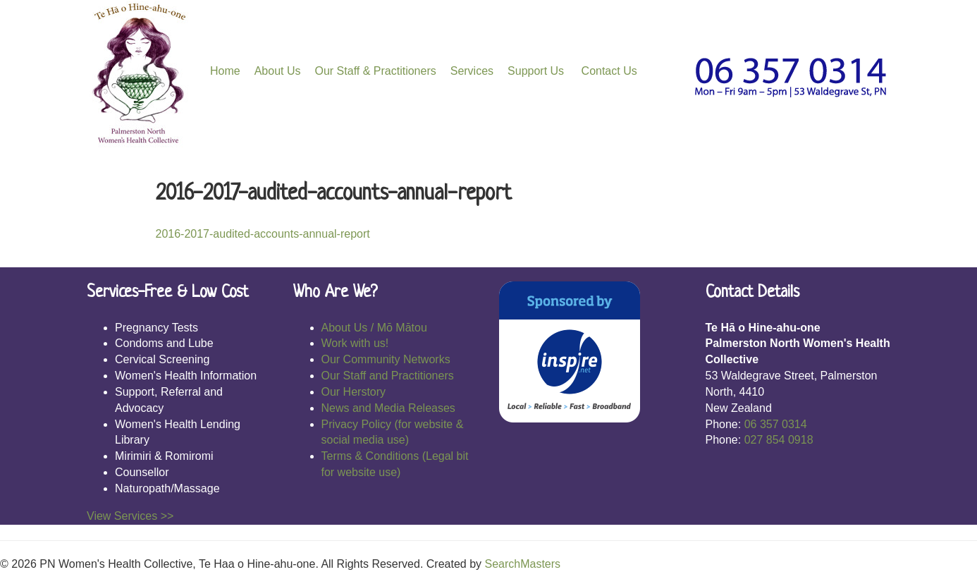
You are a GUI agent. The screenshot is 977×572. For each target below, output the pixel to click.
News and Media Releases (388, 408)
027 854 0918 (778, 440)
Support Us (536, 71)
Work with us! (355, 343)
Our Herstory (353, 392)
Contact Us (607, 71)
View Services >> (130, 516)
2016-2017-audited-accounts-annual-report (263, 234)
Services (471, 71)
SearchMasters (522, 564)
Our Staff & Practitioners (375, 71)
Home (225, 71)
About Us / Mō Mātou (374, 328)
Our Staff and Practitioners (387, 376)
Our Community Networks (385, 359)
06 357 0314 (775, 424)
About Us (277, 71)
